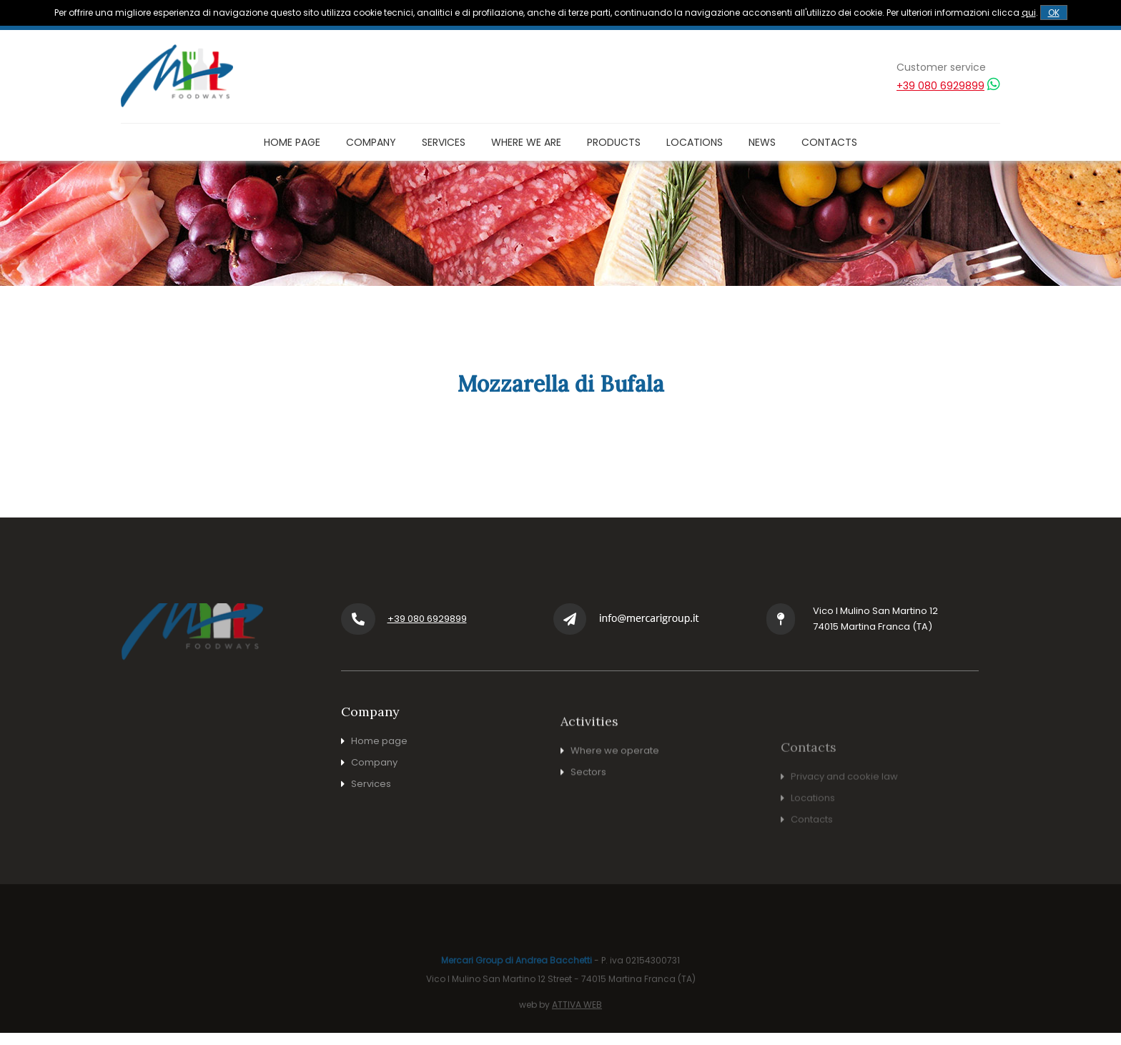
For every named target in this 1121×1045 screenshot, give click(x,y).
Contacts (829, 142)
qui (1029, 12)
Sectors (588, 829)
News (762, 142)
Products (614, 142)
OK (1054, 12)
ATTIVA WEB (577, 1037)
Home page (292, 142)
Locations (694, 142)
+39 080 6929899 (940, 86)
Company (371, 142)
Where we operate (615, 808)
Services (443, 142)
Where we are (526, 142)
